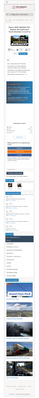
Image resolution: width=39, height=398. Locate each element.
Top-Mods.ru (12, 394)
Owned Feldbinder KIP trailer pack (18, 358)
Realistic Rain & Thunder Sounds (17, 338)
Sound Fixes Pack (12, 299)
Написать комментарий (15, 173)
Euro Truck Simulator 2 (13, 88)
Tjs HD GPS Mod (12, 378)
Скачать (19, 137)
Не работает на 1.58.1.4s (11, 228)
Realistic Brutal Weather (14, 319)
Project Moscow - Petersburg (13, 230)
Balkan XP (30, 128)
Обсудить (23, 53)
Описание (8, 60)
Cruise (31, 127)
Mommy (10, 188)
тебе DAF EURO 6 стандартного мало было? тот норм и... (18, 213)
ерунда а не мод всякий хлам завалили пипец (15, 198)
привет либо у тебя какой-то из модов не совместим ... (17, 206)
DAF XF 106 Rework (12, 200)
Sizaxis (19, 188)
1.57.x (25, 74)
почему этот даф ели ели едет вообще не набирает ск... (17, 221)
